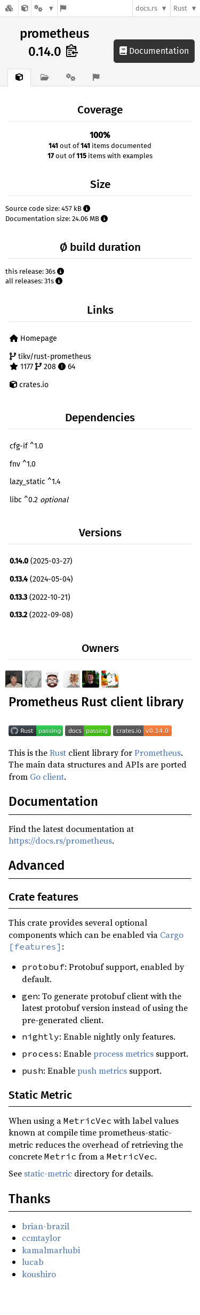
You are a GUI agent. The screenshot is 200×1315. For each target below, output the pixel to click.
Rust (180, 8)
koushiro (39, 1274)
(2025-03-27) (41, 561)
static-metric (48, 1173)
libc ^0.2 (39, 499)
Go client (47, 776)
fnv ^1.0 (23, 464)
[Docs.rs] (9, 8)
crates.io (29, 384)
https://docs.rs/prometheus (60, 840)
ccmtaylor (41, 1238)
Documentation (154, 51)
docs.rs (146, 8)
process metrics (123, 1053)
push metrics (102, 1070)
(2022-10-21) (40, 597)
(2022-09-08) (41, 614)
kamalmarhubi (51, 1250)
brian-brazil (45, 1226)
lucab (33, 1262)
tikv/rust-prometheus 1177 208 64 (50, 362)
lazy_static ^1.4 (35, 481)
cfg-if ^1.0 (26, 446)
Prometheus (157, 752)
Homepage (33, 338)
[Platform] (44, 8)
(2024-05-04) (41, 579)
